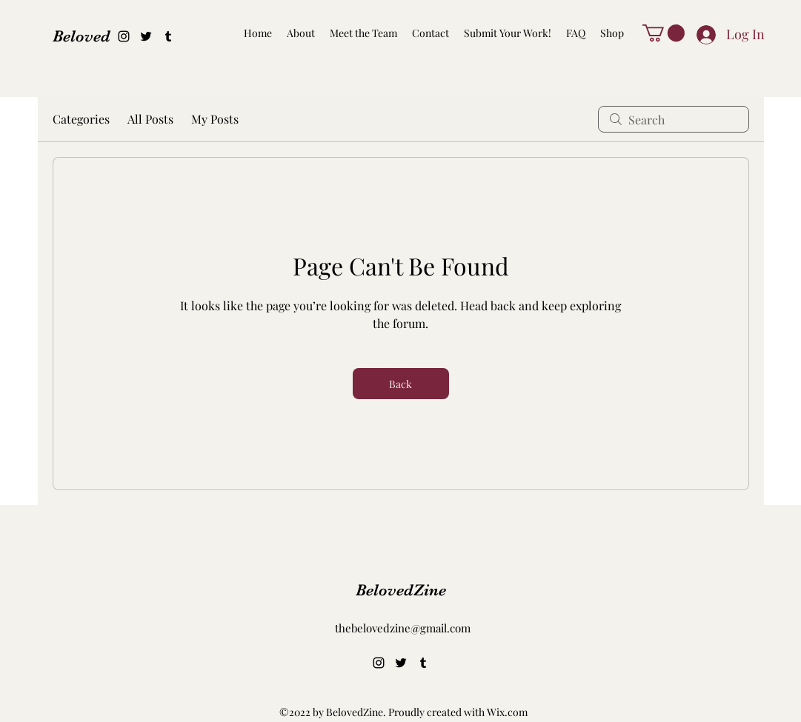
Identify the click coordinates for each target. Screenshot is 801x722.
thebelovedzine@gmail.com (403, 628)
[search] (673, 119)
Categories (81, 119)
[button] (663, 32)
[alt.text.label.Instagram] (123, 36)
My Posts (215, 119)
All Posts (150, 119)
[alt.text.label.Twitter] (146, 36)
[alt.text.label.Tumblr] (168, 36)
